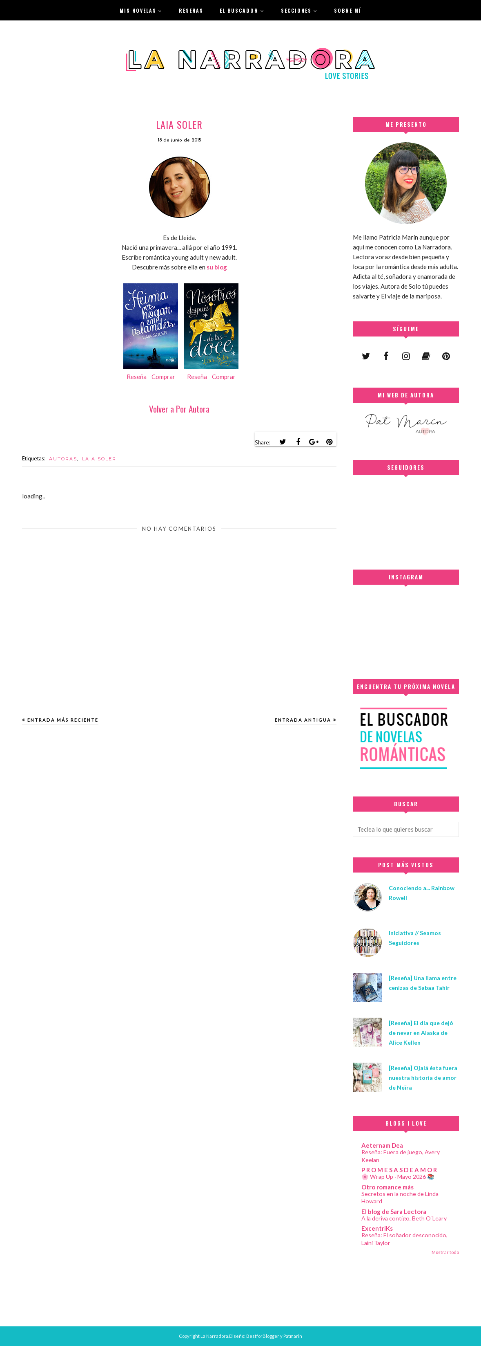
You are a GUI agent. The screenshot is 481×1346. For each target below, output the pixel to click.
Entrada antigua (303, 719)
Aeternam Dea (382, 1145)
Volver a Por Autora (179, 408)
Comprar (163, 376)
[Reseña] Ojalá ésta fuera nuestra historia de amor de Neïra (423, 1077)
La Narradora (214, 1336)
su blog (217, 267)
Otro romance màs (387, 1187)
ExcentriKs (377, 1228)
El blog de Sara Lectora (393, 1211)
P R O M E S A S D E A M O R (399, 1169)
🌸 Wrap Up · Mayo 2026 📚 (397, 1176)
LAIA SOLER (99, 459)
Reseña (137, 376)
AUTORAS (63, 459)
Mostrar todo (445, 1252)
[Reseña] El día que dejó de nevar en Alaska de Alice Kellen (421, 1032)
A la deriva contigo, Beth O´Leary (404, 1218)
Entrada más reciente (62, 719)
